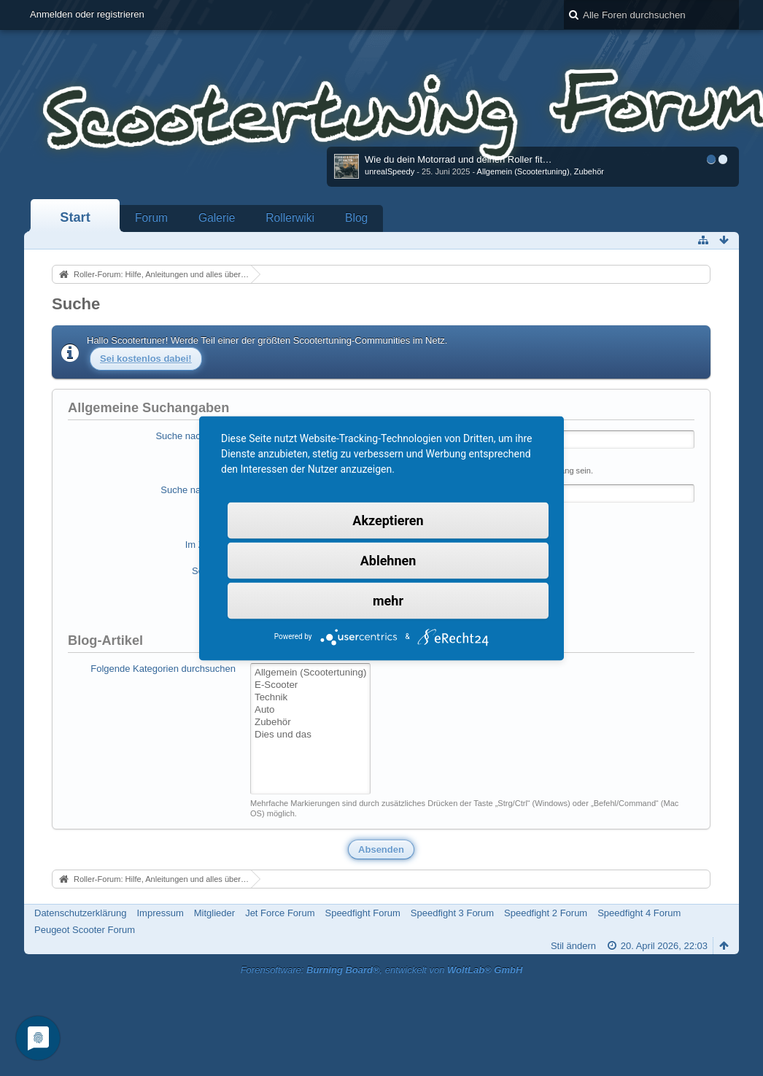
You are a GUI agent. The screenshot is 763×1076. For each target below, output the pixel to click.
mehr (388, 600)
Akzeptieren (387, 519)
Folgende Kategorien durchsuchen (163, 668)
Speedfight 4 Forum (639, 912)
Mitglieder (214, 912)
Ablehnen (388, 560)
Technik (310, 698)
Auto (310, 710)
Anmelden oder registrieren (87, 14)
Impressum (159, 912)
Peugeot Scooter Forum (84, 929)
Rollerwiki (290, 218)
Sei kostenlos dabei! (146, 358)
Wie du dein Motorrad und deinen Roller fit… (458, 159)
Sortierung (214, 570)
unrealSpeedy (389, 171)
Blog (356, 218)
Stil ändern (573, 945)
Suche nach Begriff (195, 435)
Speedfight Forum (362, 912)
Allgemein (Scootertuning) (523, 171)
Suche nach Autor (198, 489)
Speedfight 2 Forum (545, 912)
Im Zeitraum (210, 544)
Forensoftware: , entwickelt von (382, 969)
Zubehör (589, 171)
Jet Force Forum (279, 912)
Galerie (216, 218)
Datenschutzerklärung (80, 912)
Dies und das (310, 735)
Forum (151, 218)
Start (75, 217)
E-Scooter (310, 685)
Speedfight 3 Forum (452, 912)
